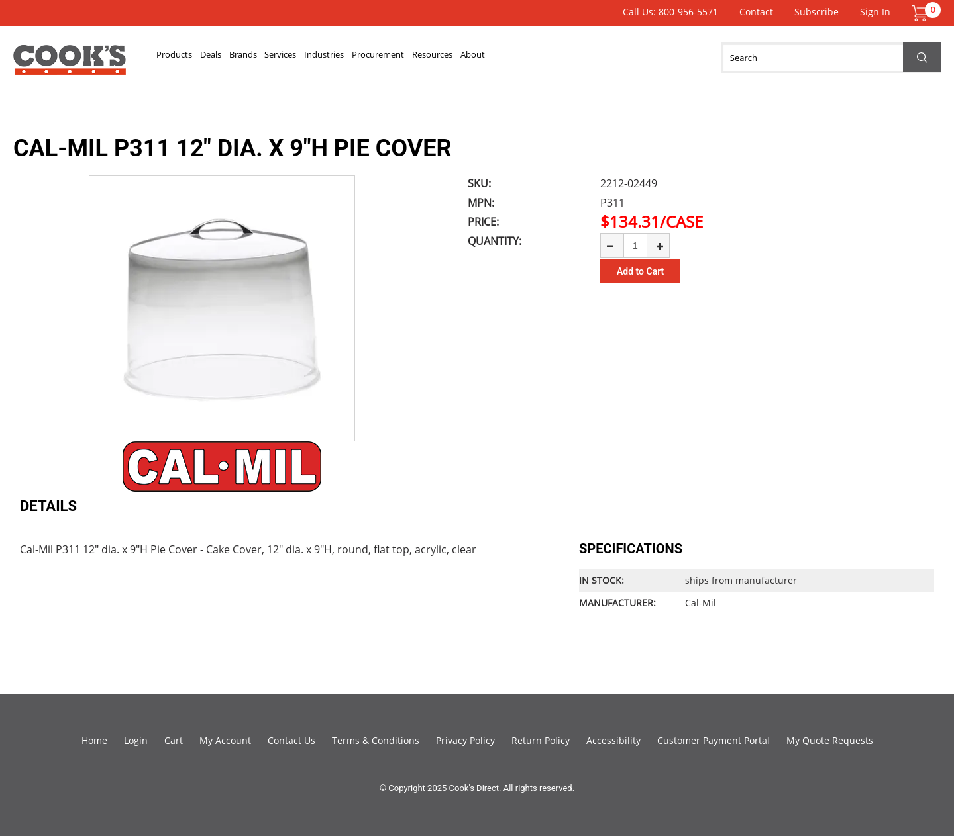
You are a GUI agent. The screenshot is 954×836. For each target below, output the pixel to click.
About (636, 57)
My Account (225, 740)
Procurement (495, 57)
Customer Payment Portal (713, 740)
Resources (575, 57)
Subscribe (816, 11)
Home (94, 740)
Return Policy (540, 740)
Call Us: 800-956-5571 (670, 11)
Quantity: (494, 241)
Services (351, 57)
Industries (417, 57)
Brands (293, 57)
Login (136, 740)
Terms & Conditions (375, 740)
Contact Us (291, 740)
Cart (173, 740)
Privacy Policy (465, 740)
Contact (756, 11)
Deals (242, 57)
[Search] (831, 57)
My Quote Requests (829, 740)
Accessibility (613, 740)
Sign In (875, 11)
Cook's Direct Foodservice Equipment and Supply (69, 65)
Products (185, 57)
